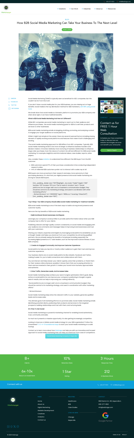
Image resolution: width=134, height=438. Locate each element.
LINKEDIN (12, 98)
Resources (112, 9)
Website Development (46, 410)
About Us (41, 404)
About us (99, 9)
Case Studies (72, 407)
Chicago (71, 417)
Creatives (41, 414)
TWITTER (12, 105)
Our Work (74, 9)
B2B (69, 404)
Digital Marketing (44, 407)
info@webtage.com (125, 1)
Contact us (125, 9)
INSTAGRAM (13, 108)
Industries (87, 9)
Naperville (71, 420)
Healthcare (72, 401)
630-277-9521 (110, 1)
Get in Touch (111, 150)
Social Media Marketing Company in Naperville (62, 336)
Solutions (62, 9)
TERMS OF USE (116, 435)
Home (40, 401)
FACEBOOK (13, 102)
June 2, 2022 (67, 30)
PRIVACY (124, 435)
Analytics (41, 417)
